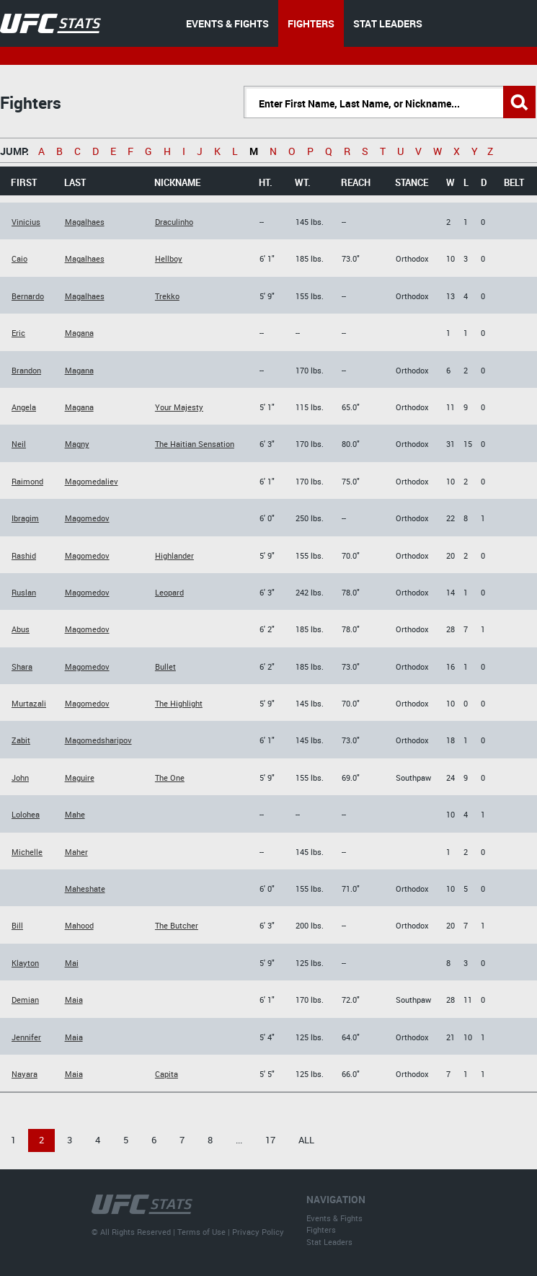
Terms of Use (201, 1231)
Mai (72, 962)
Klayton (25, 962)
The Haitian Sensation (194, 443)
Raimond (27, 481)
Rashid (24, 555)
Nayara (24, 1073)
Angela (24, 407)
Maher (76, 851)
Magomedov (87, 518)
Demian (25, 999)
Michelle (27, 851)
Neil (19, 443)
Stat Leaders (329, 1241)
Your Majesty (179, 407)
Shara (22, 666)
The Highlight (179, 703)
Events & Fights (334, 1218)
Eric (18, 332)
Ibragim (25, 518)
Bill (17, 925)
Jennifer (26, 1037)
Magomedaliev (91, 481)
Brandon (26, 370)
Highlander (174, 555)
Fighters (321, 1229)
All (306, 1139)
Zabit (21, 740)
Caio (19, 258)
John (20, 777)
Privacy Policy (258, 1231)
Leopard (169, 592)
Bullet (165, 666)
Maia (74, 999)
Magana (79, 332)
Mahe (75, 814)
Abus (21, 629)
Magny (77, 443)
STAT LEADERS (387, 23)
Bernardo (28, 296)
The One (170, 777)
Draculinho (174, 221)
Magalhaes (85, 221)
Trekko (167, 296)
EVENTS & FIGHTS (227, 23)
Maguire (79, 777)
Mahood (79, 925)
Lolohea (26, 814)
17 (270, 1139)
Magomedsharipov (98, 740)
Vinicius (26, 221)
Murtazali (29, 703)
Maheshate (85, 888)
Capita (166, 1073)
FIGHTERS (311, 23)
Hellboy (168, 258)
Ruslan (24, 592)
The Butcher (176, 925)
